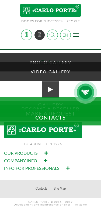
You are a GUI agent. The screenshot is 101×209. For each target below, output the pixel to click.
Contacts (41, 188)
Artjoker (81, 204)
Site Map (60, 188)
